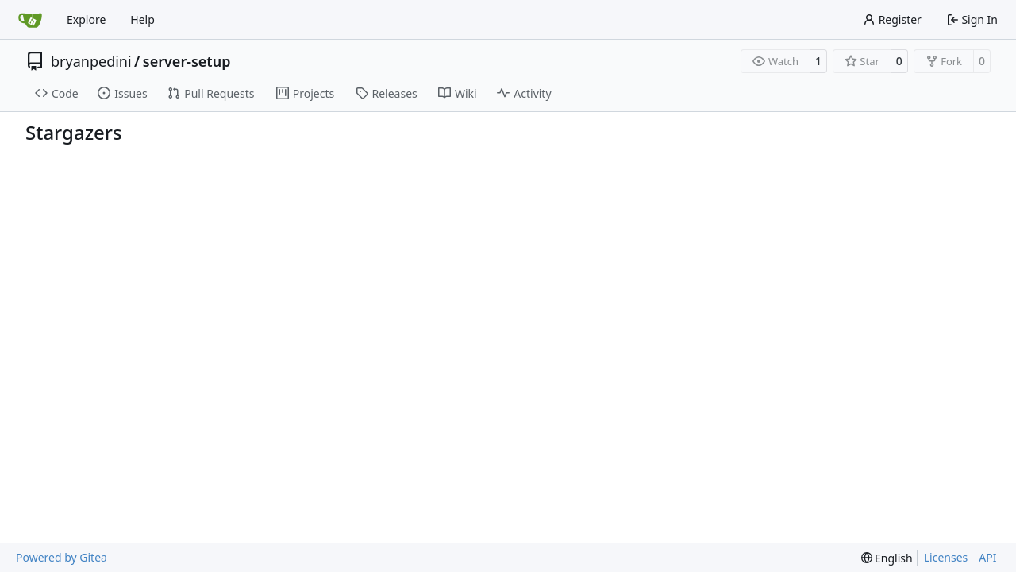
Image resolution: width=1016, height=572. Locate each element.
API (987, 557)
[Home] (30, 20)
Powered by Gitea (61, 557)
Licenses (946, 557)
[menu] (887, 558)
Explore (86, 19)
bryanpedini (91, 61)
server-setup (187, 61)
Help (142, 19)
